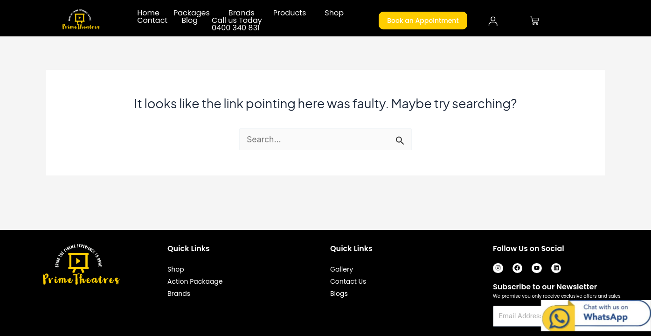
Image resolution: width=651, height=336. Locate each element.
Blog (189, 20)
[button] (194, 13)
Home (148, 13)
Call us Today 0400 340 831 (237, 24)
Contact (152, 20)
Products (289, 13)
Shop (334, 13)
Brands (242, 13)
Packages (191, 13)
